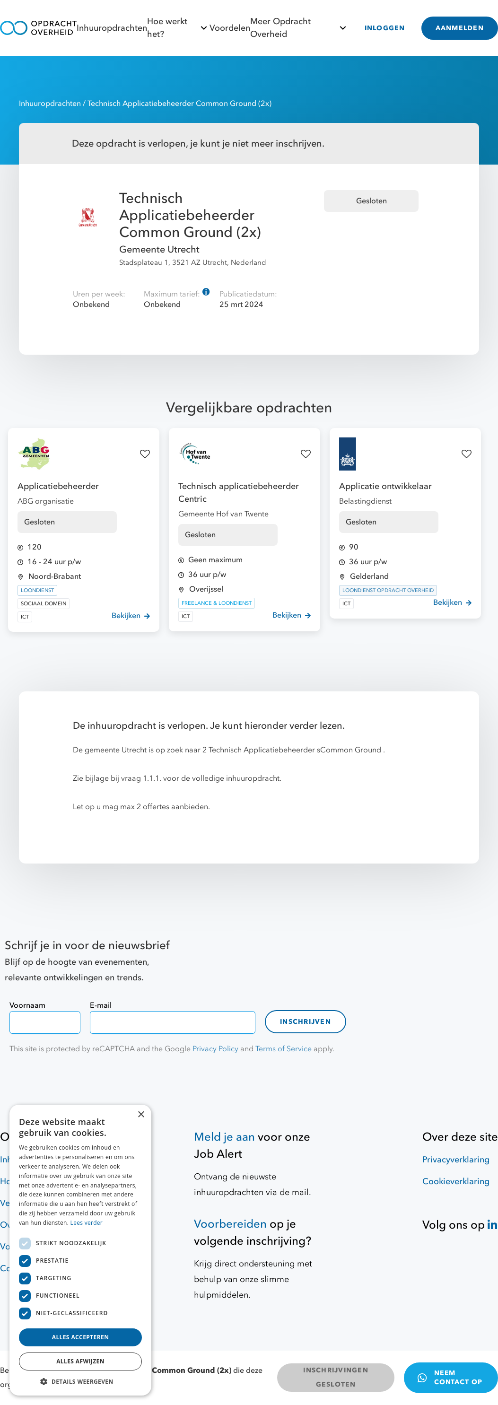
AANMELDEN (460, 28)
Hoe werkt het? (178, 28)
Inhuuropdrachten (112, 28)
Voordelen (230, 28)
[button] (80, 1381)
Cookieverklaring (455, 1181)
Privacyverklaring (455, 1160)
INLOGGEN (385, 28)
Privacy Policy (215, 1049)
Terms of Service (283, 1049)
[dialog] (80, 1250)
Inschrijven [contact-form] (305, 1021)
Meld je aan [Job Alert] (224, 1137)
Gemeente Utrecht (159, 249)
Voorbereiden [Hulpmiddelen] (230, 1224)
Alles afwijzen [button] (80, 1361)
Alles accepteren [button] (80, 1337)
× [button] (140, 1114)
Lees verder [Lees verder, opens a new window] (86, 1223)
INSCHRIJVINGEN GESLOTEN (335, 1377)
